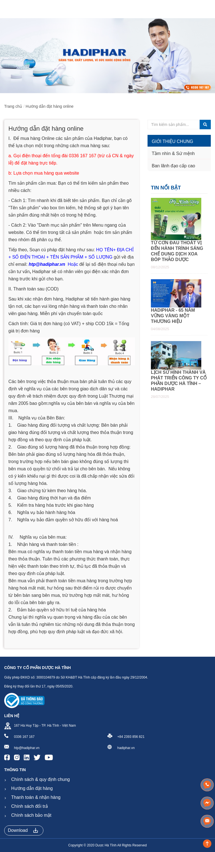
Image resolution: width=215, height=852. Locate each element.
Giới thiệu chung (172, 141)
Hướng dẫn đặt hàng (32, 788)
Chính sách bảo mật (31, 815)
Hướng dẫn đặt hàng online (50, 106)
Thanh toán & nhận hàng (35, 797)
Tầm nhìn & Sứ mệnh (173, 153)
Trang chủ (13, 106)
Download (23, 830)
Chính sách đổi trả (29, 806)
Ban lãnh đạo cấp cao (173, 165)
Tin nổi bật (166, 188)
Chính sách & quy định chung (40, 779)
